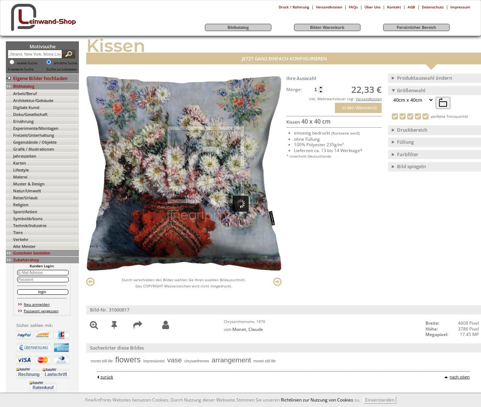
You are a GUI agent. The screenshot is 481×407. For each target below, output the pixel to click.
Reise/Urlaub (25, 197)
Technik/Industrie (29, 225)
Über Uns (372, 7)
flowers (128, 359)
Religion (20, 204)
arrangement (231, 360)
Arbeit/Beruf (25, 93)
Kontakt (394, 7)
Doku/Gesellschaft (30, 114)
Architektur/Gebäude (33, 100)
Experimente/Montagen (35, 128)
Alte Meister (24, 246)
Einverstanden (379, 400)
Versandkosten (329, 7)
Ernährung (23, 121)
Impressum (460, 7)
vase (174, 360)
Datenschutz (433, 7)
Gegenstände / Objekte (35, 142)
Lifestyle (21, 170)
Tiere (18, 232)
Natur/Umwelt (27, 190)
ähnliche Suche (65, 63)
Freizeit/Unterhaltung (33, 135)
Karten (19, 163)
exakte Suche (27, 63)
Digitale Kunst (26, 107)
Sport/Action (25, 211)
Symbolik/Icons (27, 218)
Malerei (20, 177)
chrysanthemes (196, 361)
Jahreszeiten (24, 156)
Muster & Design (29, 183)
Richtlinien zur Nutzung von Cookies (317, 400)
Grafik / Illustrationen (33, 149)
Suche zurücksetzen (61, 69)
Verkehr (20, 239)
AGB (411, 7)
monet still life (102, 361)
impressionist (153, 361)
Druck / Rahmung (294, 7)
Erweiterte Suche (21, 69)
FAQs (353, 7)
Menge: (294, 90)
